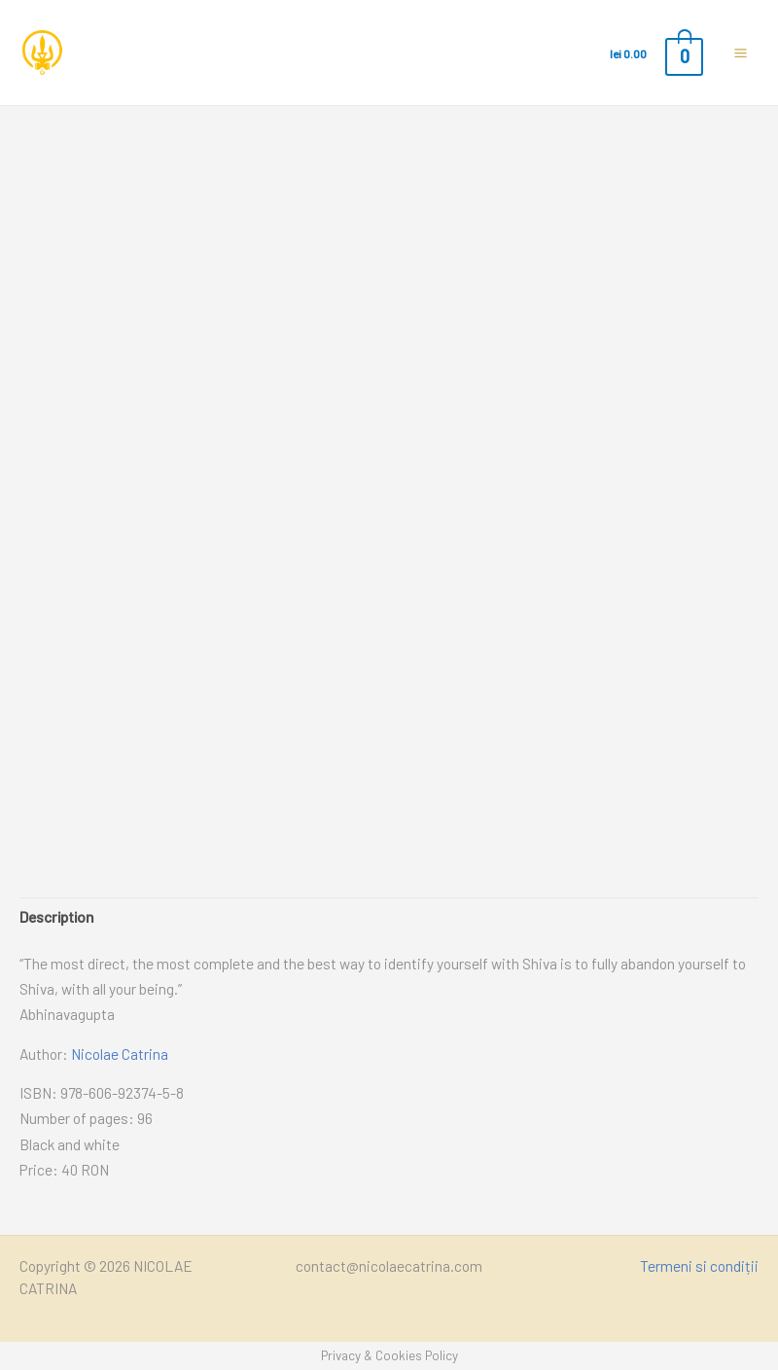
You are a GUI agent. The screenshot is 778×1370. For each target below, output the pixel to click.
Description (56, 916)
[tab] (56, 916)
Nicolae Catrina (119, 1053)
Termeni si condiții (699, 1265)
